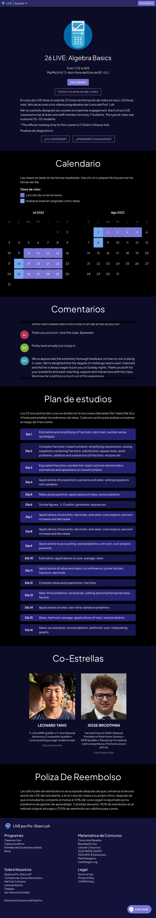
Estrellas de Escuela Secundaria (23, 847)
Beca (7, 851)
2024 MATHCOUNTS (90, 851)
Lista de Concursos (89, 847)
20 (38, 263)
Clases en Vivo (12, 840)
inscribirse (78, 82)
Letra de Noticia (13, 885)
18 (19, 263)
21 (48, 263)
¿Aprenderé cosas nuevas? (94, 139)
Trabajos (9, 888)
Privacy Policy (86, 877)
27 (38, 274)
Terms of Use (85, 874)
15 (58, 253)
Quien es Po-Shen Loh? (18, 874)
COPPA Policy (86, 881)
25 (19, 274)
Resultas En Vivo (87, 843)
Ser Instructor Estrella (17, 892)
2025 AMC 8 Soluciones (92, 854)
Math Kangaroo (87, 858)
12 (28, 253)
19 (28, 263)
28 (48, 274)
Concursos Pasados (89, 840)
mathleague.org (87, 861)
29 (58, 274)
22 (58, 263)
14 (48, 253)
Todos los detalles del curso (78, 92)
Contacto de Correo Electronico (23, 877)
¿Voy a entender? (55, 139)
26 (28, 274)
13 (38, 253)
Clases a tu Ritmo (14, 843)
